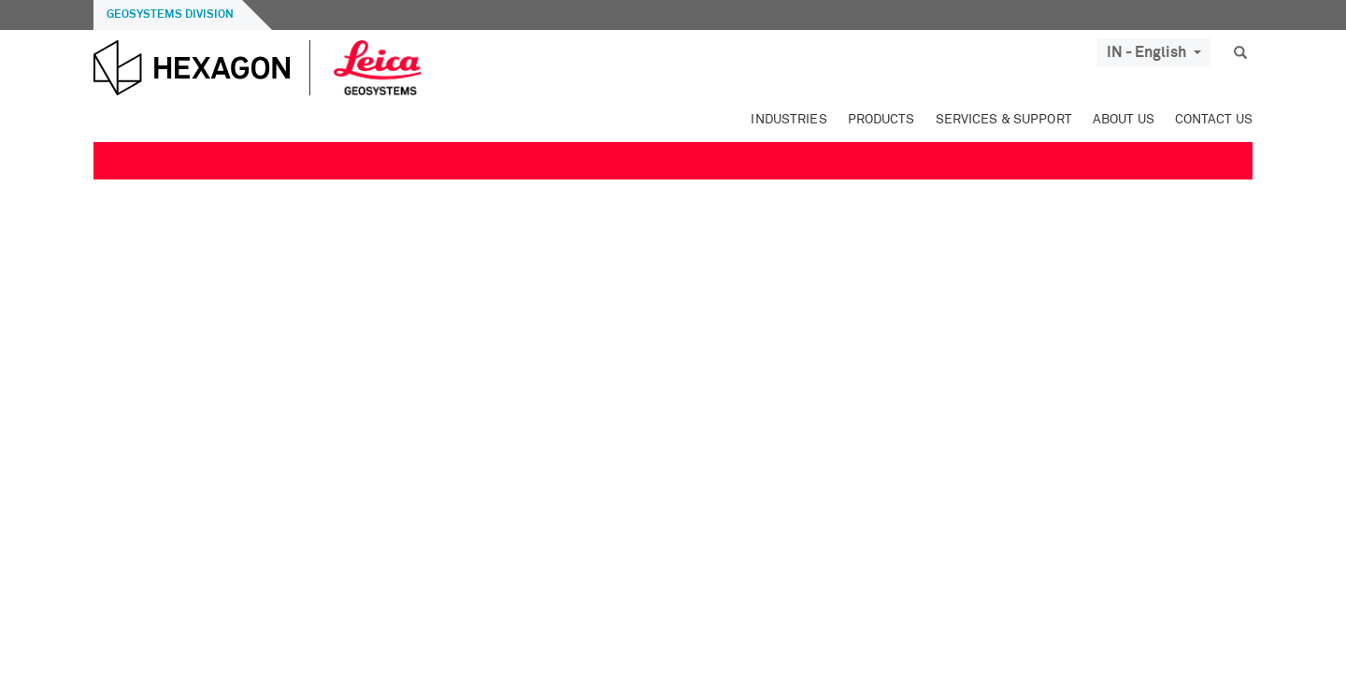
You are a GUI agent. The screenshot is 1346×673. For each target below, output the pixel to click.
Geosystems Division (170, 15)
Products (881, 119)
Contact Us (1214, 119)
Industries (788, 119)
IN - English (1154, 52)
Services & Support (1004, 119)
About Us (1123, 119)
